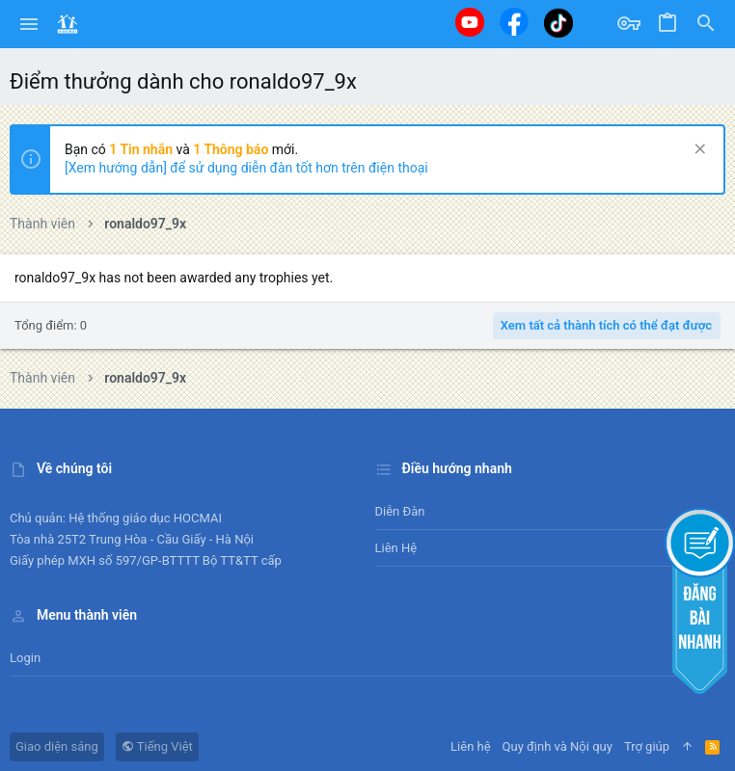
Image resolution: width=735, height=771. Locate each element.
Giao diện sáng (56, 746)
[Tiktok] (558, 22)
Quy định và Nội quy (557, 746)
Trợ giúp (646, 746)
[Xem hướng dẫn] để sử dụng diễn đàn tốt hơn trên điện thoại (246, 167)
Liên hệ (396, 548)
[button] (29, 24)
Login (25, 658)
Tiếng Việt (157, 746)
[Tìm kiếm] (706, 24)
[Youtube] (470, 22)
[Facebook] (514, 22)
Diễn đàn (400, 511)
